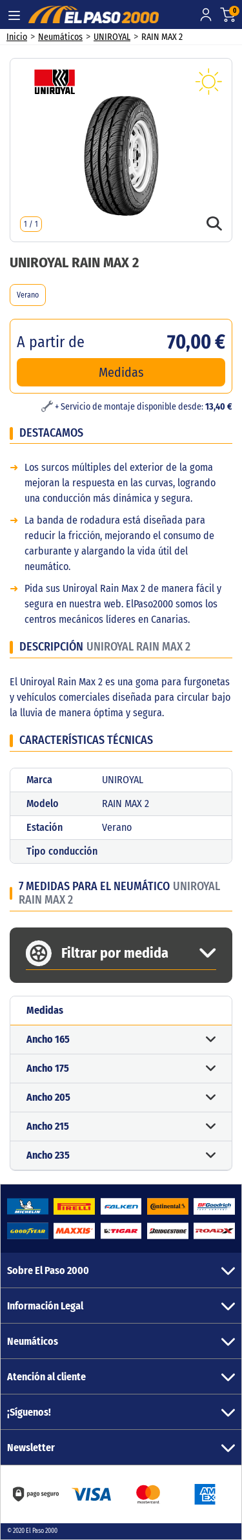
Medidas (121, 372)
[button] (121, 1039)
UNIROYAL (112, 37)
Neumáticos (60, 37)
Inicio (16, 37)
